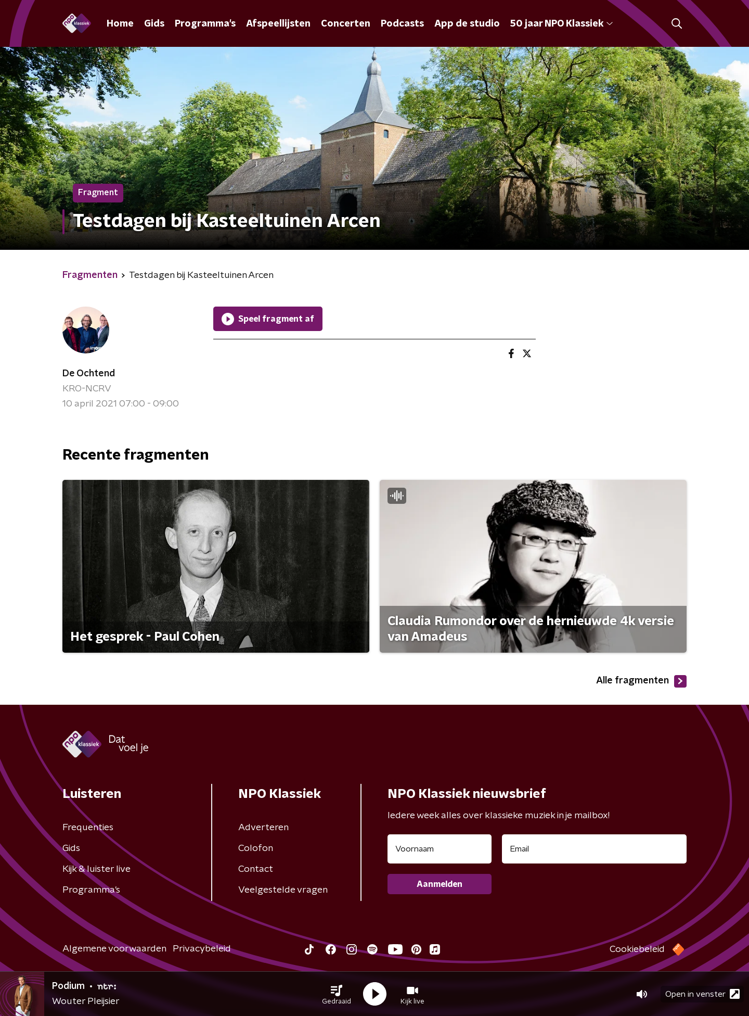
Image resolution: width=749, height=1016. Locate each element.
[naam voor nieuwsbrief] (440, 848)
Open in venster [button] (702, 994)
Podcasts (402, 24)
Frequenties (87, 827)
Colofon (255, 848)
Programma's (205, 24)
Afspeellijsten (278, 24)
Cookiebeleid (637, 949)
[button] (336, 994)
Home (120, 24)
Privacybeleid (202, 949)
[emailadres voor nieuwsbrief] (594, 848)
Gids (154, 24)
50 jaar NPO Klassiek (561, 24)
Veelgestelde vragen (283, 890)
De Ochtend (88, 373)
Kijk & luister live (96, 869)
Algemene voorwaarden (114, 949)
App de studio (467, 24)
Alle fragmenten (641, 681)
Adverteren (263, 827)
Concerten (345, 24)
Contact (255, 869)
